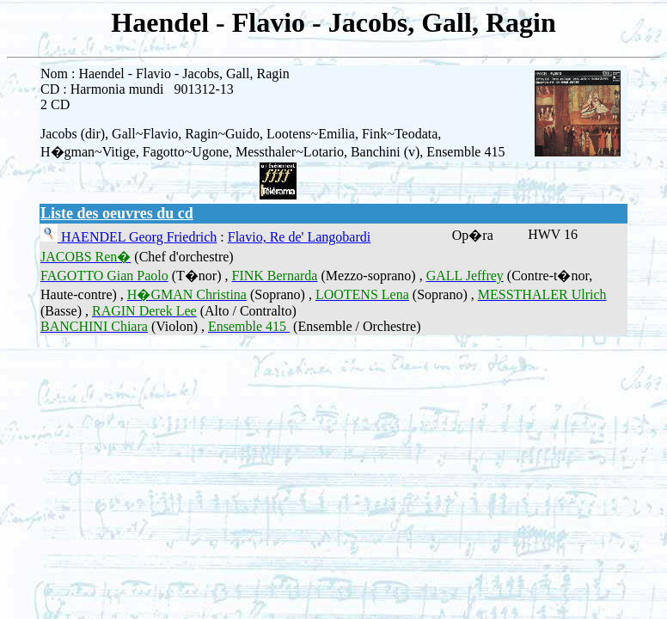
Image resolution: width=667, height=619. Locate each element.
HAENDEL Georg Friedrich (137, 237)
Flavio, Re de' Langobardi (299, 237)
